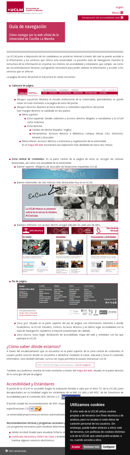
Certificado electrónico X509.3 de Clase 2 (34, 436)
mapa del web (35, 144)
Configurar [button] (108, 446)
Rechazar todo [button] (91, 446)
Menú (117, 13)
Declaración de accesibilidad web (102, 17)
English (119, 7)
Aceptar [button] (76, 446)
